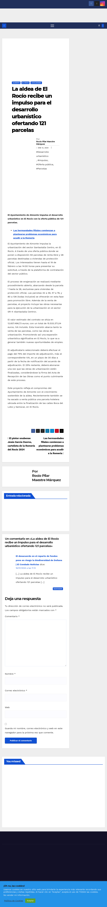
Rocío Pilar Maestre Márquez (45, 142)
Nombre (10, 673)
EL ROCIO (25, 83)
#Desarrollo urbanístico (42, 154)
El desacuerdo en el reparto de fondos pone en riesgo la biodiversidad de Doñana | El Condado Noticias (39, 560)
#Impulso (43, 160)
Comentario (12, 616)
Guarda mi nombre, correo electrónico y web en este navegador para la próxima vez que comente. (33, 730)
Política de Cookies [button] (13, 900)
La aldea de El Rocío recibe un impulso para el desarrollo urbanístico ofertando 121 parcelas (32, 109)
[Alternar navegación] (52, 25)
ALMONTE (16, 83)
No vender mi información (16, 895)
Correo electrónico (16, 690)
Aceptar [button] (30, 901)
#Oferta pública (44, 164)
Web (7, 707)
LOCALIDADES (36, 83)
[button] (99, 25)
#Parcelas (41, 168)
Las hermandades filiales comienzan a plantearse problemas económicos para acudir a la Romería (35, 234)
